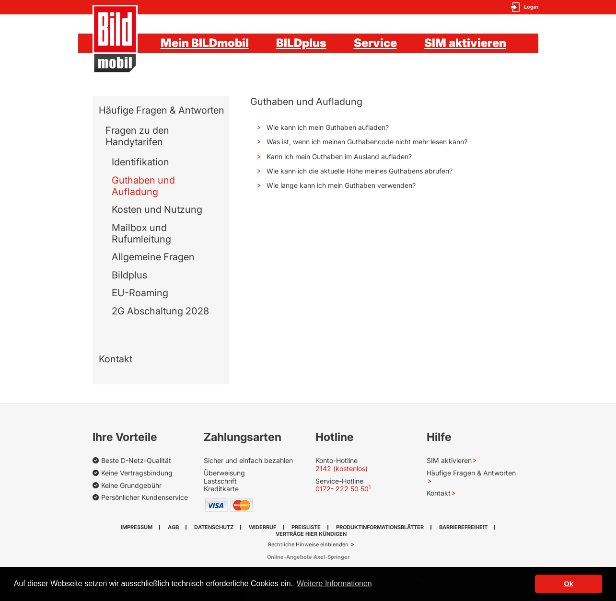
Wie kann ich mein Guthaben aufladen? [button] (327, 127)
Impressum (136, 527)
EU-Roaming (140, 293)
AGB (173, 527)
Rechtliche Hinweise (294, 544)
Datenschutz (213, 527)
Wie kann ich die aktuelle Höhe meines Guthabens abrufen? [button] (359, 171)
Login (531, 7)
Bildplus (129, 275)
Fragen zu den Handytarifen (137, 136)
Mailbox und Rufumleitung (141, 233)
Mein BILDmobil (205, 43)
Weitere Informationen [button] (334, 583)
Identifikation (140, 162)
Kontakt (115, 359)
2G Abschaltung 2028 (160, 311)
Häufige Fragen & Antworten (161, 110)
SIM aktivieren (465, 43)
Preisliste (306, 527)
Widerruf (262, 527)
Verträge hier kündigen (311, 534)
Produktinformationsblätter (380, 527)
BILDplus (301, 43)
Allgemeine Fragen (153, 257)
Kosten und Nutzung (157, 209)
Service (375, 43)
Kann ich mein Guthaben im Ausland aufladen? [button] (338, 156)
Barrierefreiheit (463, 527)
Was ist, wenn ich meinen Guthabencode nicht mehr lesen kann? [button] (366, 142)
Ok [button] (568, 584)
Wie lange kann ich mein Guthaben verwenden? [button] (340, 185)
